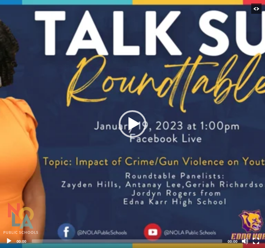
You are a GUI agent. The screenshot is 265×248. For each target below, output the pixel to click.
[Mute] (245, 241)
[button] (132, 124)
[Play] (9, 241)
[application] (132, 124)
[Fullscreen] (256, 241)
